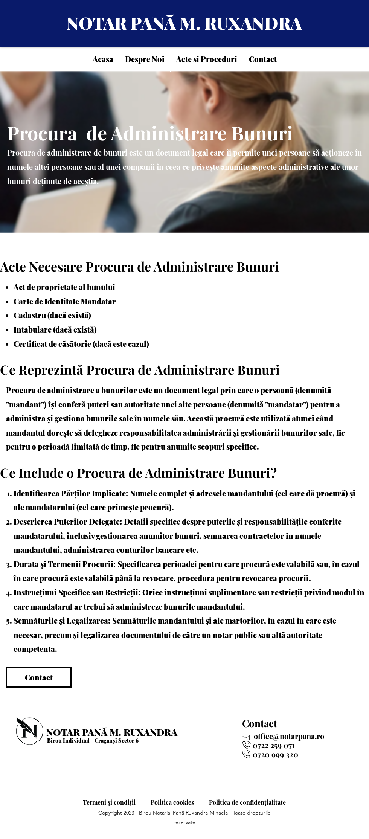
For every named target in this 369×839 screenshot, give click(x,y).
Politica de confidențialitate (247, 802)
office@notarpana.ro (289, 736)
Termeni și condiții (109, 802)
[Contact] (39, 677)
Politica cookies (172, 802)
